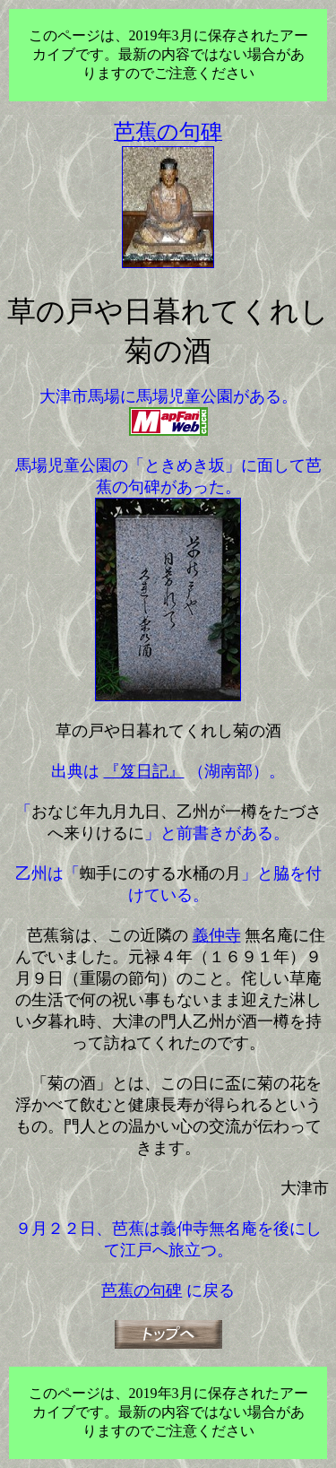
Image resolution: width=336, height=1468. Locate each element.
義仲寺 (217, 935)
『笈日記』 (144, 771)
